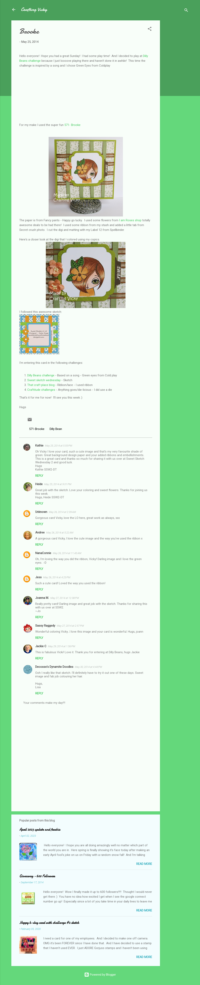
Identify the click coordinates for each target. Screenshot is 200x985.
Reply (39, 475)
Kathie (39, 445)
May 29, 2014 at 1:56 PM (61, 646)
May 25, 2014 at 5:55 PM (58, 445)
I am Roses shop (130, 220)
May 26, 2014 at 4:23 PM (56, 577)
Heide (39, 484)
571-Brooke (36, 429)
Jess (38, 577)
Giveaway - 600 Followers (37, 876)
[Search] (186, 11)
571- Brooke (72, 125)
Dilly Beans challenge (40, 375)
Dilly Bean (56, 429)
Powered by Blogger (100, 974)
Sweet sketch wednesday (44, 380)
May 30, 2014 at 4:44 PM (88, 666)
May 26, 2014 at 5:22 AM (59, 532)
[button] (149, 29)
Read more (144, 864)
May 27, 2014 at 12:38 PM (64, 597)
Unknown (41, 512)
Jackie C (40, 646)
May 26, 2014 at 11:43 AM (67, 553)
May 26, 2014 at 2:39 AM (62, 511)
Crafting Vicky (34, 9)
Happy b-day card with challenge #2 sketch (49, 922)
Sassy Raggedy (45, 625)
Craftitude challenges (41, 390)
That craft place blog (41, 385)
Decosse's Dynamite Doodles (54, 667)
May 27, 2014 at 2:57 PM (70, 625)
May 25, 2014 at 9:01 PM (57, 484)
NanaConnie (43, 553)
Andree (40, 532)
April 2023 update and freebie (39, 829)
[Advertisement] (176, 80)
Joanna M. (42, 598)
